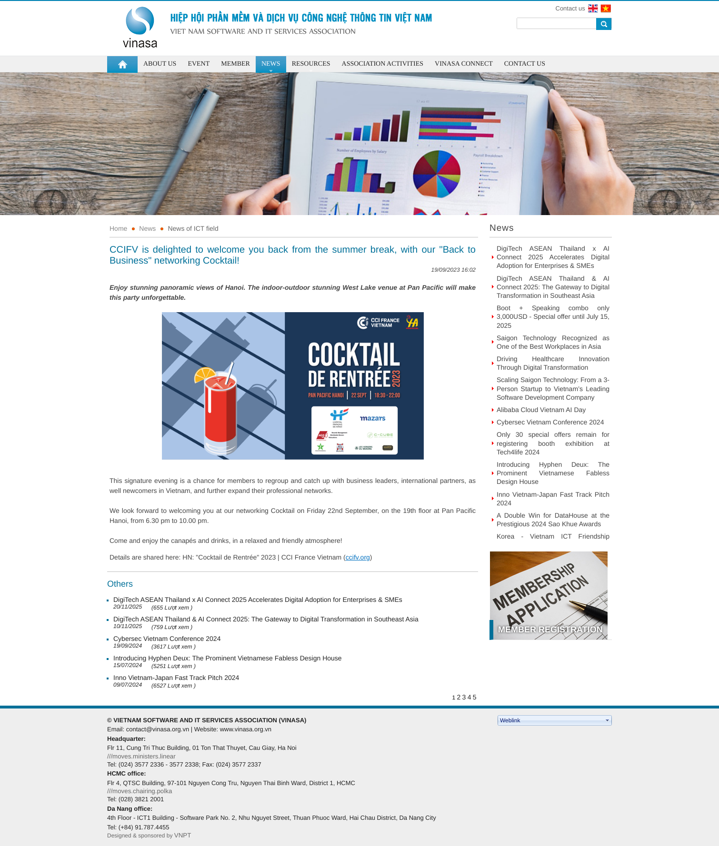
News (147, 228)
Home (118, 228)
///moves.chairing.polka (139, 791)
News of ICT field (193, 228)
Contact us (570, 8)
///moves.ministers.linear (141, 756)
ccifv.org (358, 557)
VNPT (183, 835)
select (607, 720)
